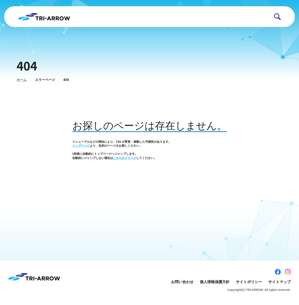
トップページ (81, 145)
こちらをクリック (124, 158)
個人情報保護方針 (215, 282)
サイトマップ (279, 282)
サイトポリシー (249, 282)
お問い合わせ (182, 282)
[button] (277, 16)
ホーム (22, 80)
